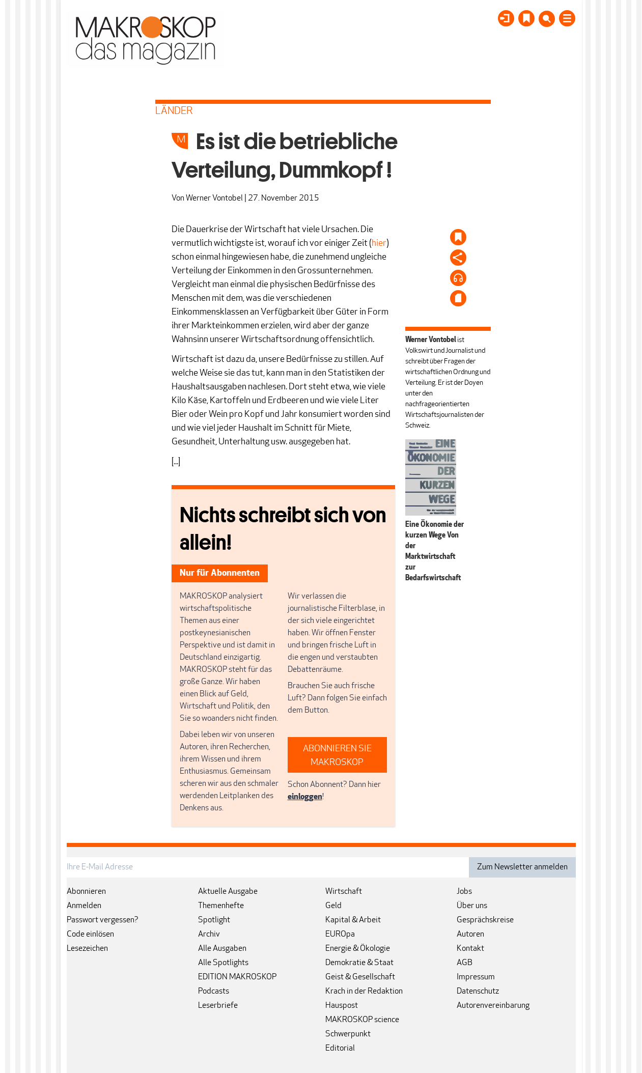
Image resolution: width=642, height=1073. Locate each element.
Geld (333, 906)
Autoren (470, 934)
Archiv (209, 934)
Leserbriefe (218, 1006)
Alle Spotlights (223, 963)
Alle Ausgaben (222, 949)
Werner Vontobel (214, 198)
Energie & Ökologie (357, 949)
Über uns (472, 906)
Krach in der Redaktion (364, 991)
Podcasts (213, 991)
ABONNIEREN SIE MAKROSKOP (337, 756)
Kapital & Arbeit (353, 920)
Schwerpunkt (348, 1034)
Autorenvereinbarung (493, 1006)
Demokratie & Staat (359, 963)
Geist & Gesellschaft (360, 977)
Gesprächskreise (485, 920)
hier (379, 243)
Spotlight (214, 920)
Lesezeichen (87, 949)
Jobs (464, 892)
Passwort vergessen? (102, 920)
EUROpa (340, 934)
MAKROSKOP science (362, 1020)
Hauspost (341, 1006)
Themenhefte (221, 906)
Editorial (340, 1048)
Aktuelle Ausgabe (228, 892)
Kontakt (470, 949)
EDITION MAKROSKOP (237, 977)
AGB (464, 963)
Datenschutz (478, 991)
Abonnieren (86, 892)
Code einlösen (90, 934)
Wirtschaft (343, 892)
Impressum (476, 977)
